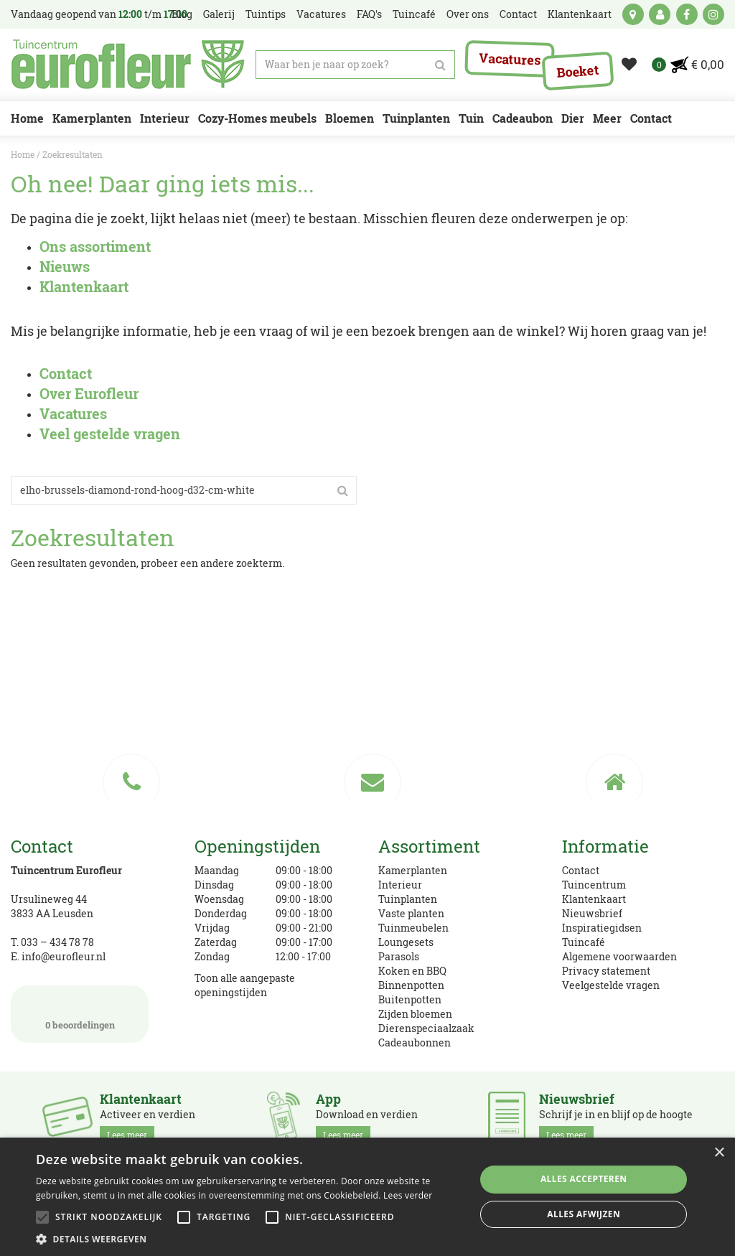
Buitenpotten (409, 999)
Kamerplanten (412, 870)
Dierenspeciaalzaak (426, 1028)
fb (687, 14)
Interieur (400, 884)
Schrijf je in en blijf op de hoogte (616, 1117)
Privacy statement (606, 971)
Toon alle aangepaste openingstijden (245, 985)
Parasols (398, 956)
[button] (249, 1238)
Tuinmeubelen (413, 927)
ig (713, 14)
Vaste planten (411, 913)
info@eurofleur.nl (64, 956)
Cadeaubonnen (414, 1042)
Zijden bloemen (415, 1014)
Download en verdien (367, 1117)
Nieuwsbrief (592, 913)
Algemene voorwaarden (619, 956)
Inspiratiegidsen (602, 927)
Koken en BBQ (412, 971)
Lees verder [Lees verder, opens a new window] (408, 1195)
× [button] (718, 1153)
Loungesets (406, 942)
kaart (633, 14)
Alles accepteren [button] (583, 1179)
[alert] (367, 1197)
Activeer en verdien (147, 1117)
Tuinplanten (407, 899)
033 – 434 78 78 (57, 942)
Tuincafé (583, 942)
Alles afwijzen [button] (583, 1214)
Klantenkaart (594, 899)
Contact (580, 870)
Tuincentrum (594, 884)
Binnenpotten (411, 985)
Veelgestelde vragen (611, 985)
